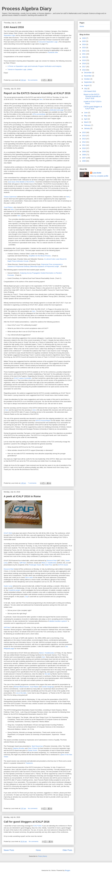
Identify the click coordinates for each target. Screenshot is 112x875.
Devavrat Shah (52, 560)
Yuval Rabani (8, 207)
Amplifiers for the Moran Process (40, 256)
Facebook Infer (53, 52)
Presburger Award (35, 565)
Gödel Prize (48, 565)
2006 (84, 161)
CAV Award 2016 (14, 27)
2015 (84, 132)
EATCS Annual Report (43, 420)
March (86, 122)
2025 (84, 41)
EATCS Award (63, 565)
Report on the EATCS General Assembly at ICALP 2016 (37, 93)
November (88, 76)
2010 (84, 148)
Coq (26, 596)
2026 (84, 38)
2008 (84, 155)
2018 (84, 63)
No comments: (33, 80)
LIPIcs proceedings (38, 114)
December (88, 72)
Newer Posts (9, 850)
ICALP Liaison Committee (23, 378)
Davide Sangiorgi (48, 687)
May (86, 116)
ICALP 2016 (8, 533)
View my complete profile (99, 176)
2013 (84, 139)
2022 (84, 51)
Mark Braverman (37, 746)
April (86, 119)
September (88, 82)
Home (38, 850)
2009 (84, 151)
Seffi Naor (22, 563)
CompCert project (14, 590)
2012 (84, 142)
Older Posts (67, 850)
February (87, 125)
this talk (47, 674)
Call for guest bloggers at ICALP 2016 (26, 821)
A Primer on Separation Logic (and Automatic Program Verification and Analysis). (35, 66)
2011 (84, 145)
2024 (84, 44)
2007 (84, 158)
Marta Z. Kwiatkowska (49, 563)
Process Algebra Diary (26, 8)
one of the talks (21, 693)
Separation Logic (9, 35)
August (86, 85)
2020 (84, 57)
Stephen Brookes (19, 748)
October (87, 79)
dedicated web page (56, 110)
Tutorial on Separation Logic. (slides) (20, 69)
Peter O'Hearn (33, 748)
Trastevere (29, 763)
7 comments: (32, 483)
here (40, 99)
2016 (84, 70)
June (86, 112)
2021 (84, 54)
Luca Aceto (97, 173)
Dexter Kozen (32, 750)
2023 (84, 47)
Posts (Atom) (42, 856)
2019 (84, 60)
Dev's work (29, 577)
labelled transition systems (58, 621)
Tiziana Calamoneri (10, 197)
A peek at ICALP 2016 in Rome (22, 496)
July (85, 88)
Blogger (67, 870)
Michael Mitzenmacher (21, 687)
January (87, 128)
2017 (84, 67)
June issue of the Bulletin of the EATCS (21, 182)
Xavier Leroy (8, 586)
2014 (84, 136)
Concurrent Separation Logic (48, 42)
